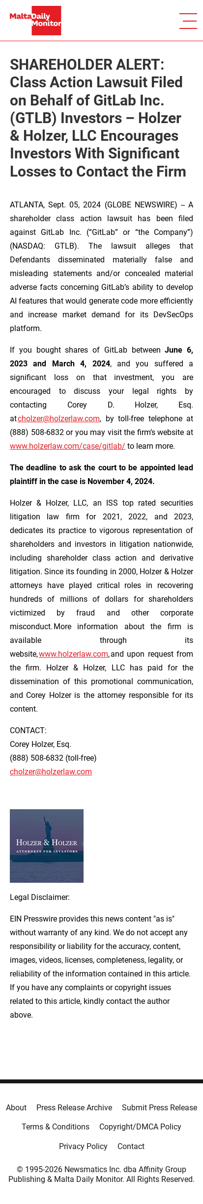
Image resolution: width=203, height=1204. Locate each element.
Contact (131, 1146)
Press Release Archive (74, 1107)
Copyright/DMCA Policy (140, 1126)
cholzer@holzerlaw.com (59, 418)
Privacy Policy (83, 1146)
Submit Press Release (159, 1107)
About (16, 1107)
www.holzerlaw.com (73, 654)
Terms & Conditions (55, 1126)
